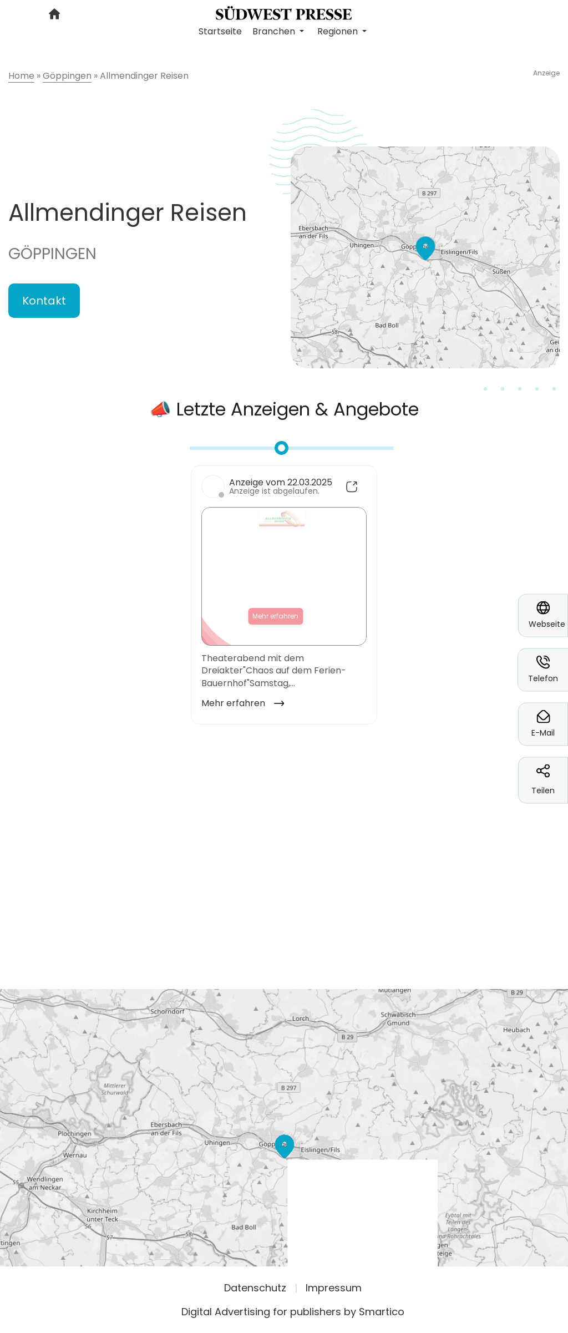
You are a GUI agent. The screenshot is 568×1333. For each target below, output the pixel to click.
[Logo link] (284, 12)
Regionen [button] (338, 31)
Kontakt (44, 300)
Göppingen (52, 254)
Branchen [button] (274, 31)
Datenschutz (255, 1288)
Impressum (334, 1288)
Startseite (220, 31)
